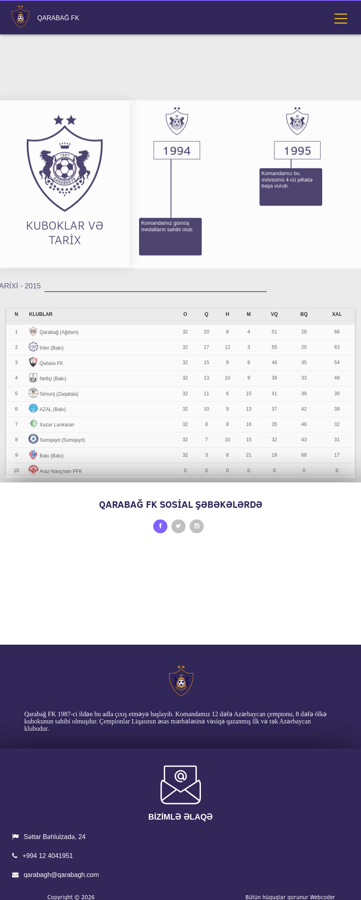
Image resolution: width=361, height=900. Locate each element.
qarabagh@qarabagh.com (55, 874)
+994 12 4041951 (42, 855)
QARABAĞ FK (58, 18)
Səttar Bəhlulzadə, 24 (49, 836)
